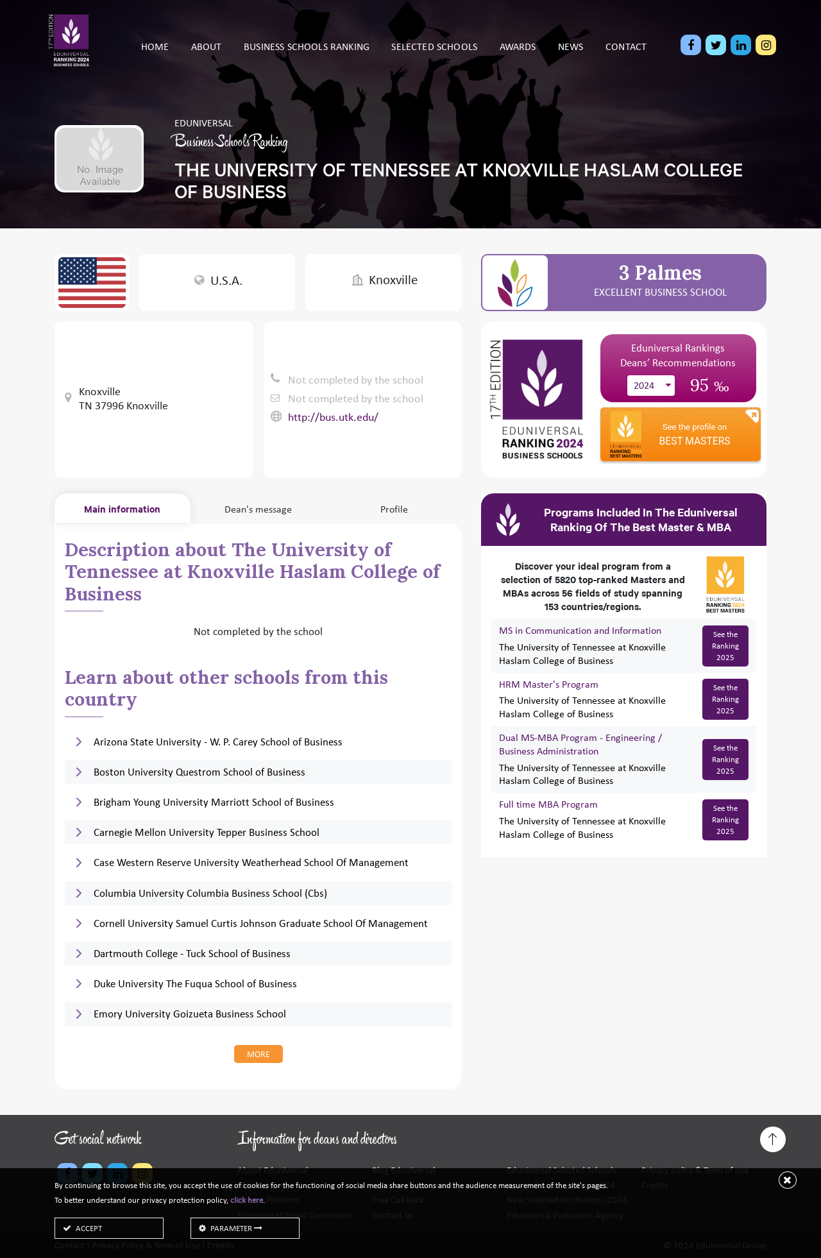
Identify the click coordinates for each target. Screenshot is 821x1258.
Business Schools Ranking (306, 56)
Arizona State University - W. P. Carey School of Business (218, 741)
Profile (394, 509)
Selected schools (434, 56)
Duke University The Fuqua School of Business (195, 983)
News (571, 56)
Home (155, 56)
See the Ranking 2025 (725, 645)
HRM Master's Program (548, 684)
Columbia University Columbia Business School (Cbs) (210, 893)
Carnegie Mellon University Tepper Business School (206, 832)
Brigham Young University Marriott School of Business (214, 802)
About (206, 56)
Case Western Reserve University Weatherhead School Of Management (251, 862)
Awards (518, 56)
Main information (122, 508)
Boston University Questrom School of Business (199, 772)
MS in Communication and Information (580, 630)
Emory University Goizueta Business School (190, 1013)
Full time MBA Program (548, 804)
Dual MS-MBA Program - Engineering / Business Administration (580, 744)
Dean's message (258, 509)
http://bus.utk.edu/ (333, 417)
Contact (626, 56)
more (258, 1054)
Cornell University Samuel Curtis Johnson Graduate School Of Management (261, 923)
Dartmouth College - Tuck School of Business (192, 953)
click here (246, 1200)
